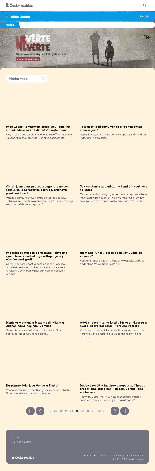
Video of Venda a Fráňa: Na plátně (40, 363)
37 (82, 410)
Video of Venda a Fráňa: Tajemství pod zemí (114, 104)
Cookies (102, 455)
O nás (15, 437)
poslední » (124, 411)
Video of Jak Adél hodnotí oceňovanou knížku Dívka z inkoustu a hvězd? (114, 300)
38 (88, 410)
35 (71, 410)
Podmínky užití (135, 455)
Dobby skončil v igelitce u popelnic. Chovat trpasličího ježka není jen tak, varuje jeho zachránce (112, 389)
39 (93, 410)
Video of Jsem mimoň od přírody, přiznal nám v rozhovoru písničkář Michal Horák (40, 164)
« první (30, 411)
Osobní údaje (117, 455)
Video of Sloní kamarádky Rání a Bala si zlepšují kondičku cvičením (114, 164)
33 (60, 410)
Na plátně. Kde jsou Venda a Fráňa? (32, 385)
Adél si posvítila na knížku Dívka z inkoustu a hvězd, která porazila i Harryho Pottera (113, 324)
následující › (115, 411)
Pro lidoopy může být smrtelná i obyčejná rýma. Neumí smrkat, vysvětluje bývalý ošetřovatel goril (37, 256)
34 (66, 410)
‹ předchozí (40, 411)
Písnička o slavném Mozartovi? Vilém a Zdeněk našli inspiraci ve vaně (35, 324)
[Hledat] (145, 5)
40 (99, 410)
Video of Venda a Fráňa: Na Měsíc (114, 230)
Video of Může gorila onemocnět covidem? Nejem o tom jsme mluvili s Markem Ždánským (40, 230)
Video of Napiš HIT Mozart (40, 300)
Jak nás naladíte (21, 442)
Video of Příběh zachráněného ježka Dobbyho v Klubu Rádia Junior (114, 363)
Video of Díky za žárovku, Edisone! (40, 104)
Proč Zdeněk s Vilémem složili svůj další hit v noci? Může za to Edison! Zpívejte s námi (38, 128)
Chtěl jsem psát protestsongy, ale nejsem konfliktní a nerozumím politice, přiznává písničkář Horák (37, 190)
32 (55, 410)
